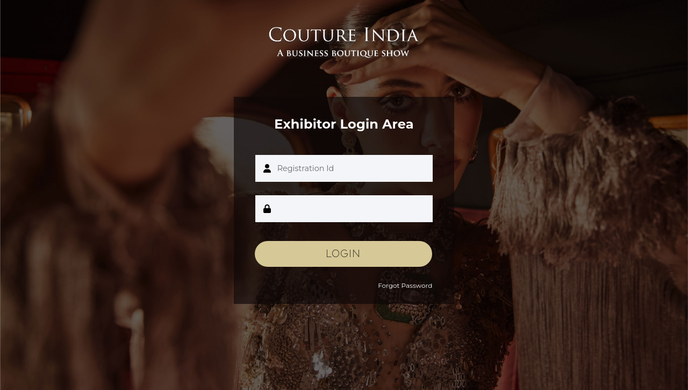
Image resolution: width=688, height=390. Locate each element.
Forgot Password (405, 285)
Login (343, 254)
